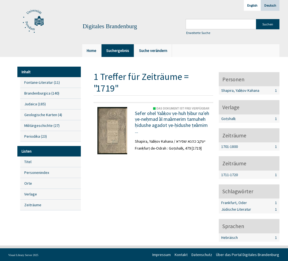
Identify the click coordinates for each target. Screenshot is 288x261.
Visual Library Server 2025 (23, 255)
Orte (28, 183)
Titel (27, 161)
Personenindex (36, 172)
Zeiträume (32, 204)
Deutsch (270, 5)
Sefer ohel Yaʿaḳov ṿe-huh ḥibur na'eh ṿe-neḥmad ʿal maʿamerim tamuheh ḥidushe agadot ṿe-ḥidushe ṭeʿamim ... (172, 122)
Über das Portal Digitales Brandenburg (247, 254)
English (252, 5)
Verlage (30, 194)
